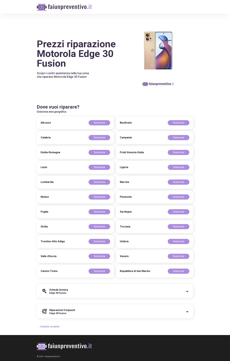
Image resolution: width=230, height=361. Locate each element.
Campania (126, 137)
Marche (124, 182)
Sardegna (126, 211)
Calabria (46, 137)
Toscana (125, 226)
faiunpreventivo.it (52, 356)
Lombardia (47, 182)
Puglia (44, 211)
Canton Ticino (49, 271)
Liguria (124, 167)
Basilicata (126, 122)
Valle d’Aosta (48, 256)
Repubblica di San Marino (135, 271)
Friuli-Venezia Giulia (132, 152)
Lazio (44, 167)
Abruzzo (46, 122)
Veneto (124, 256)
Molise (45, 196)
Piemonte (126, 196)
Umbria (124, 241)
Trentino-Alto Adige (53, 241)
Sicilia (44, 226)
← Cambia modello (48, 326)
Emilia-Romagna (50, 152)
